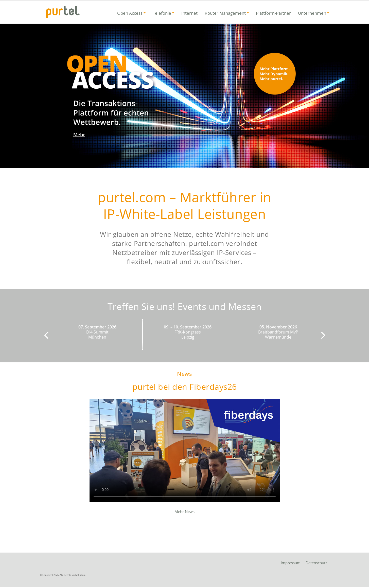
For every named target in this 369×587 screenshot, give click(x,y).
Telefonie (162, 13)
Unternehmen (312, 13)
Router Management (225, 13)
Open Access (130, 13)
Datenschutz (316, 562)
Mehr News (184, 511)
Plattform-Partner (273, 13)
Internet (189, 13)
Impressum (291, 562)
